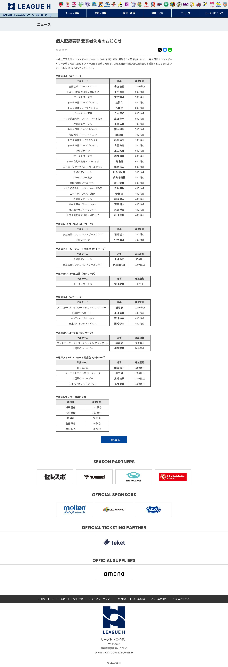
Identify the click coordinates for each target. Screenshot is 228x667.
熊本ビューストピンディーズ (212, 4)
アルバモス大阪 (120, 4)
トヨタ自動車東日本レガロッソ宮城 (61, 4)
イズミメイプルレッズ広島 (199, 4)
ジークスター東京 (74, 4)
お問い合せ (77, 598)
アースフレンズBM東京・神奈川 (81, 4)
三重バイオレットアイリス (186, 4)
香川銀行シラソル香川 (205, 4)
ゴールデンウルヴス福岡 (140, 4)
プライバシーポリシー (100, 598)
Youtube (42, 15)
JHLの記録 (139, 598)
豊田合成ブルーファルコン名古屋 (100, 4)
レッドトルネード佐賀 (146, 4)
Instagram (37, 15)
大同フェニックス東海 (107, 4)
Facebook (46, 15)
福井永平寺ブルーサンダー (94, 4)
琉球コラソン (153, 4)
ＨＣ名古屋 (179, 4)
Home (42, 598)
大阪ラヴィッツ (192, 4)
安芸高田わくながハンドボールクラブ (133, 4)
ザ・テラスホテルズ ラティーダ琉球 (225, 4)
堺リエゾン (127, 4)
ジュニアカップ (181, 598)
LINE (170, 50)
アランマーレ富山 (159, 4)
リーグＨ (29, 6)
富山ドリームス (87, 4)
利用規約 (123, 598)
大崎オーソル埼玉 (68, 4)
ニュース (44, 24)
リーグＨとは (58, 598)
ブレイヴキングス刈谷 (113, 4)
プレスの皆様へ (159, 598)
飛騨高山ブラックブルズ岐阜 (173, 4)
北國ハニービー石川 (166, 4)
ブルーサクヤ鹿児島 (218, 4)
